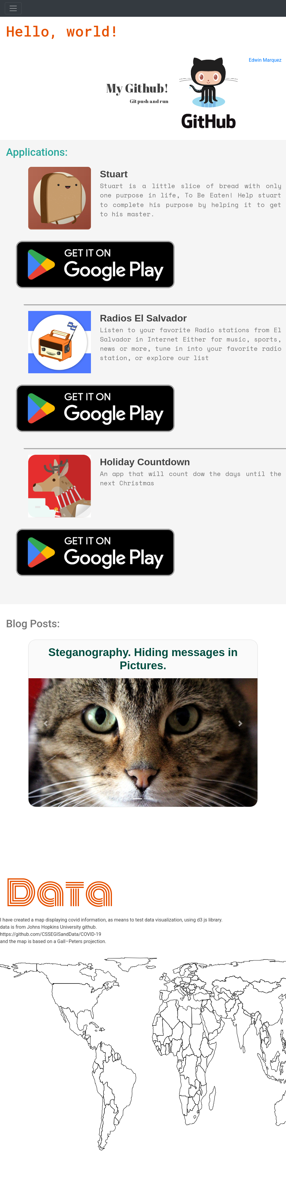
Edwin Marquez (265, 60)
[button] (45, 723)
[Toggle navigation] (13, 8)
